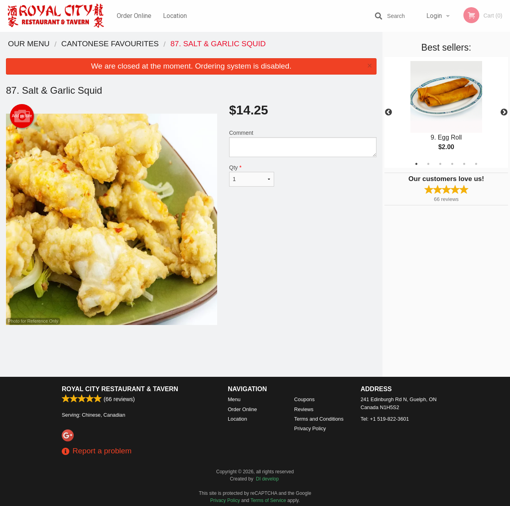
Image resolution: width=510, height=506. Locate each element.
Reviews (303, 409)
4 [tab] (452, 164)
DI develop (267, 479)
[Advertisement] (191, 351)
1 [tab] (416, 164)
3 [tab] (440, 164)
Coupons (304, 399)
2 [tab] (428, 164)
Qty (251, 175)
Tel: (385, 419)
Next (504, 112)
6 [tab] (476, 164)
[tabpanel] (446, 112)
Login (434, 16)
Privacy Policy (310, 428)
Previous (388, 112)
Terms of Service (268, 500)
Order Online (134, 16)
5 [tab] (464, 164)
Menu (234, 399)
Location (175, 16)
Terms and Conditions (318, 419)
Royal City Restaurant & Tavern (120, 389)
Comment (303, 143)
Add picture (22, 116)
